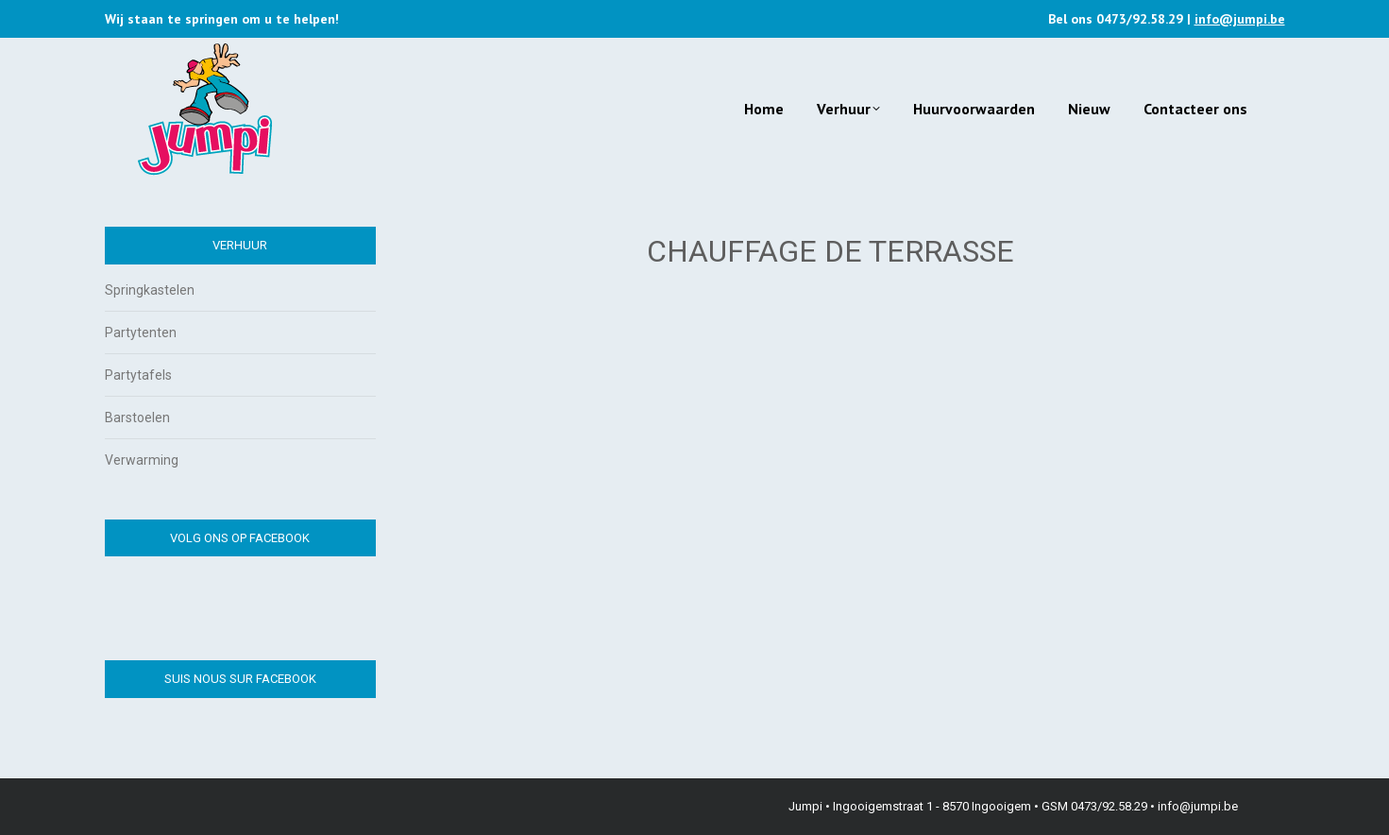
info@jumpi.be (1239, 18)
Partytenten (141, 332)
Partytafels (138, 375)
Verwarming (141, 460)
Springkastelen (150, 290)
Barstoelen (137, 417)
